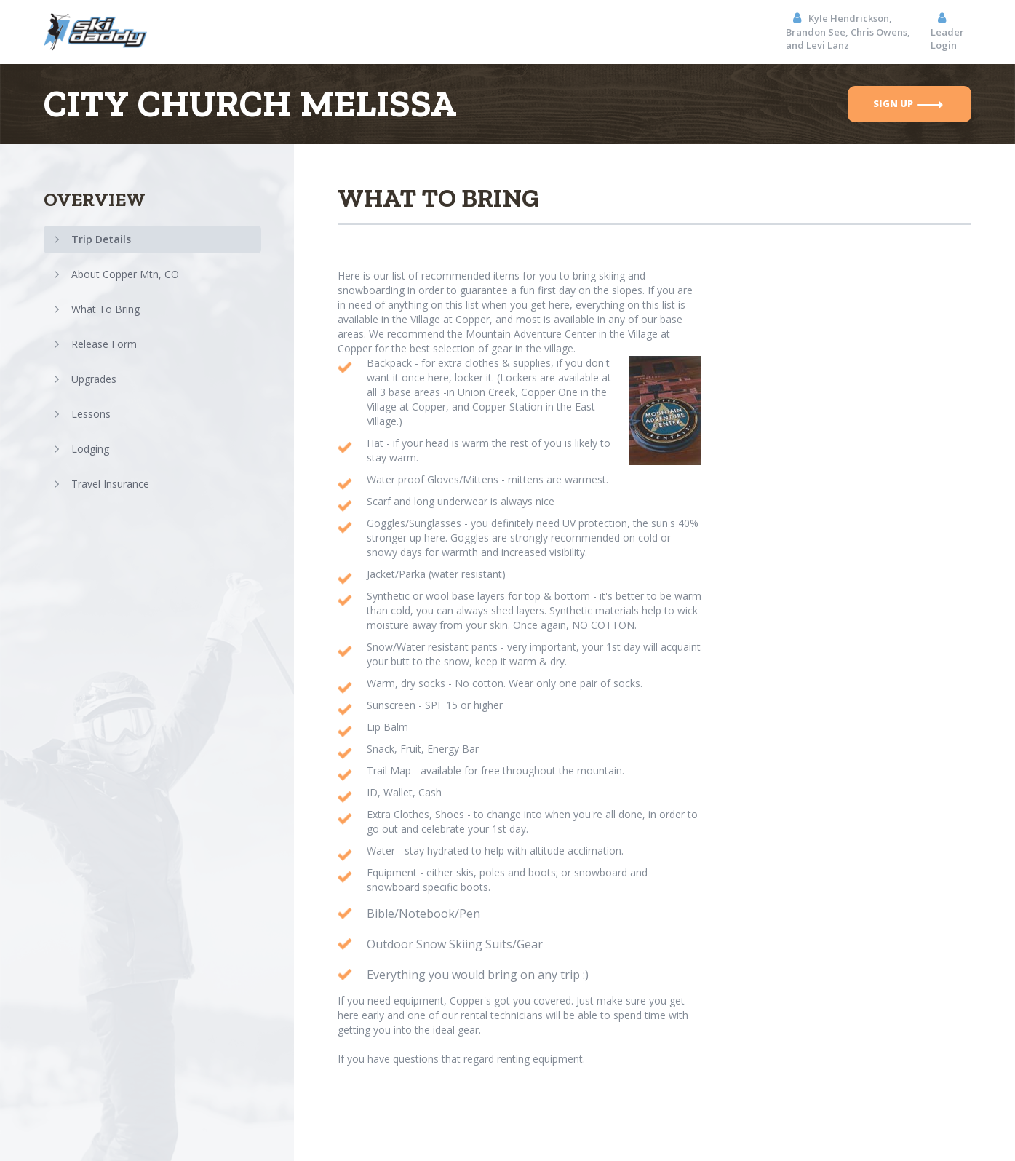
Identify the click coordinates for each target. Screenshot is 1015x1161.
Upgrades (93, 379)
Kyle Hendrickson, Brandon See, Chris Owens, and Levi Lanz (848, 32)
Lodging (90, 449)
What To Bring (105, 309)
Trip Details (101, 239)
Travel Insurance (110, 484)
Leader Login (947, 32)
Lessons (91, 414)
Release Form (104, 344)
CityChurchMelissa (250, 104)
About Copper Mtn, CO (125, 274)
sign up (908, 103)
